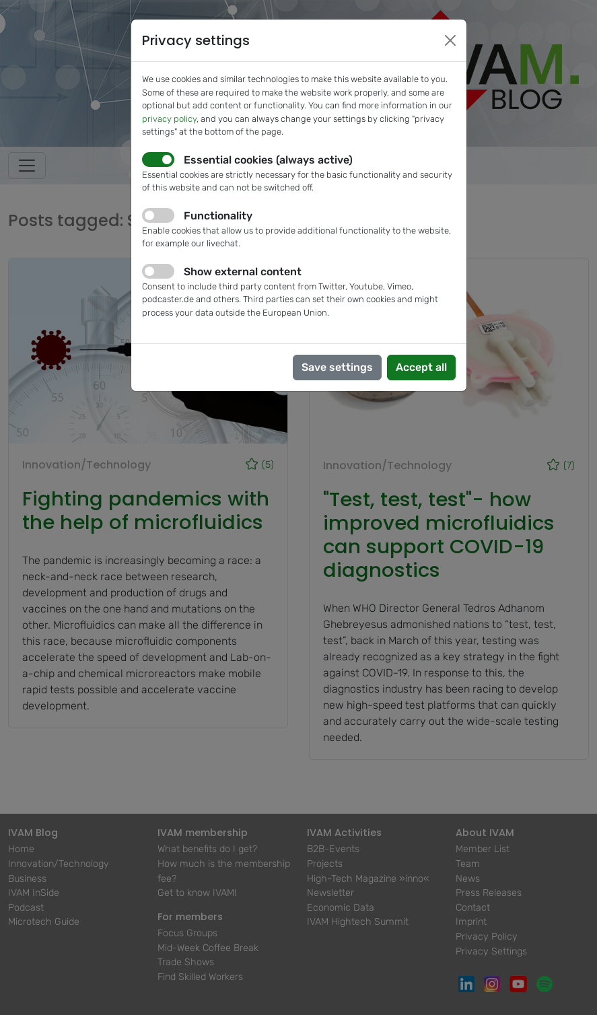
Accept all (421, 367)
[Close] (450, 40)
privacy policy (169, 119)
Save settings (337, 367)
